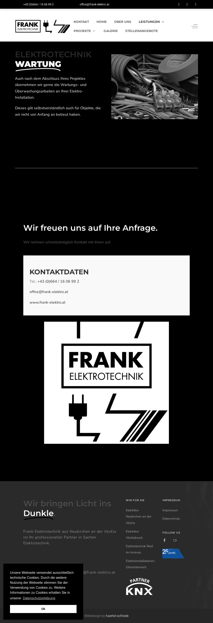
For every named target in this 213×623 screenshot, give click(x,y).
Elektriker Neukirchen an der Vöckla (138, 516)
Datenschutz (171, 518)
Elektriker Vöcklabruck (134, 534)
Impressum (170, 510)
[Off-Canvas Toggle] (194, 26)
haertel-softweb (117, 616)
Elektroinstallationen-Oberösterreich (141, 564)
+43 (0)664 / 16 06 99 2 (38, 4)
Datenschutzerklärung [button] (39, 598)
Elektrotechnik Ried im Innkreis (139, 549)
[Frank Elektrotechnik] (42, 26)
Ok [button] (43, 609)
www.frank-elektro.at (47, 302)
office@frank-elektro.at (94, 4)
